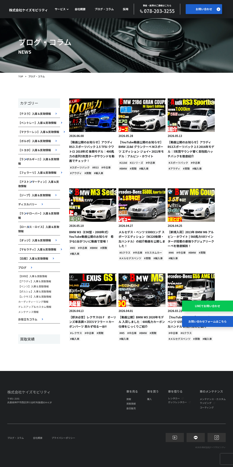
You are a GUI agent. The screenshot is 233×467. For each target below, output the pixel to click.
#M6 (171, 252)
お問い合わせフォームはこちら (207, 321)
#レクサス (76, 333)
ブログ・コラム (104, 9)
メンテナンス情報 (28, 312)
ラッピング (206, 403)
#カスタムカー (153, 252)
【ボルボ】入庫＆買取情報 (34, 141)
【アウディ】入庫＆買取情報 (34, 281)
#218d (123, 162)
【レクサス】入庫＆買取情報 (34, 296)
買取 (128, 399)
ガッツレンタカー (177, 402)
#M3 (72, 248)
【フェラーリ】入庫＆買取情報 (37, 172)
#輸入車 (98, 173)
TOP (20, 76)
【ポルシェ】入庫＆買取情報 (34, 291)
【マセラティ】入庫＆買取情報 (37, 249)
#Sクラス (124, 252)
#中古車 (106, 167)
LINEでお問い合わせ (207, 306)
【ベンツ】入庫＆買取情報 (33, 286)
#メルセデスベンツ (130, 258)
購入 (149, 399)
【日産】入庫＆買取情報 (33, 258)
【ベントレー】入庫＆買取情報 (37, 123)
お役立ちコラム (27, 319)
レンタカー (174, 398)
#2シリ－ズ (136, 162)
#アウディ (76, 173)
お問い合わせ (208, 9)
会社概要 (80, 9)
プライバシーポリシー (63, 438)
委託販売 (131, 408)
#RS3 (95, 167)
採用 (125, 9)
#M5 (122, 333)
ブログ (22, 267)
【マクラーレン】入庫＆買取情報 (38, 132)
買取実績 (131, 403)
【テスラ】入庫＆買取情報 (34, 114)
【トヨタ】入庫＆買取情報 (34, 150)
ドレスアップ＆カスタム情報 (34, 307)
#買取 (87, 173)
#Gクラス (186, 333)
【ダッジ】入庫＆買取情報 (34, 240)
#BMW (123, 168)
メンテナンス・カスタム (213, 399)
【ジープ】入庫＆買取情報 (34, 195)
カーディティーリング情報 (33, 301)
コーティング (207, 407)
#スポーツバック (80, 167)
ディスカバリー (27, 204)
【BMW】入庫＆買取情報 (32, 276)
